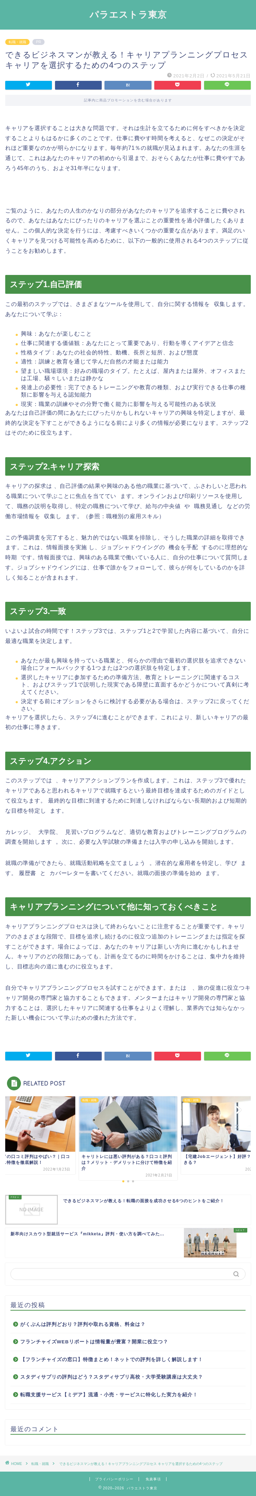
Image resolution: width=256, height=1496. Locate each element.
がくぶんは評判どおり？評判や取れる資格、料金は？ (83, 1324)
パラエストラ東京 (128, 14)
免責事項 (153, 1479)
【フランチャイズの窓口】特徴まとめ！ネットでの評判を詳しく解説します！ (111, 1359)
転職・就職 (17, 42)
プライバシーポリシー (114, 1479)
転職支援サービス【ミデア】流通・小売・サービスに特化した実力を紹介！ (109, 1394)
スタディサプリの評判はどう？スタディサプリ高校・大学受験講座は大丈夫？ (111, 1377)
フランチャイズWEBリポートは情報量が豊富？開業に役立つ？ (94, 1341)
